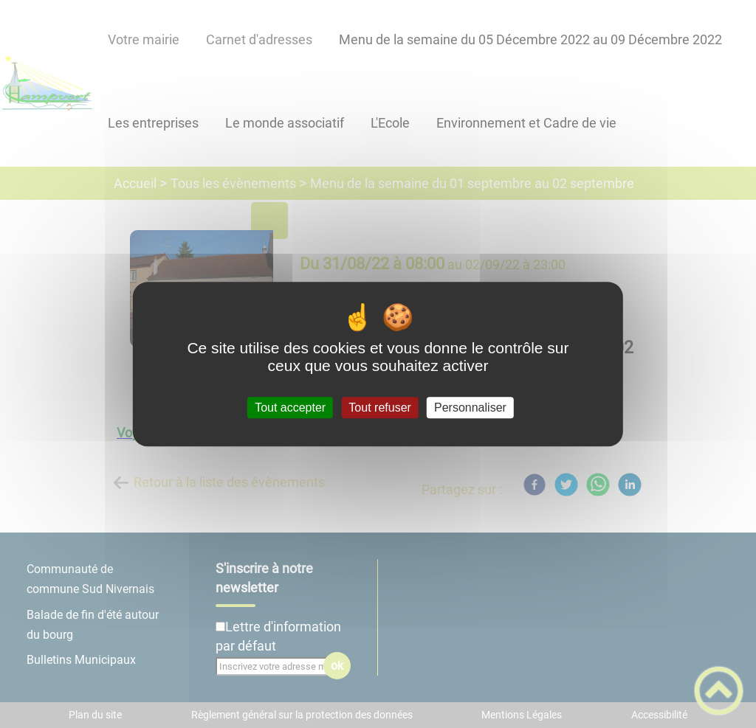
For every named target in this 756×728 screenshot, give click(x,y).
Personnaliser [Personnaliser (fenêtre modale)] (470, 407)
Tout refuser (379, 407)
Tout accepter (290, 407)
